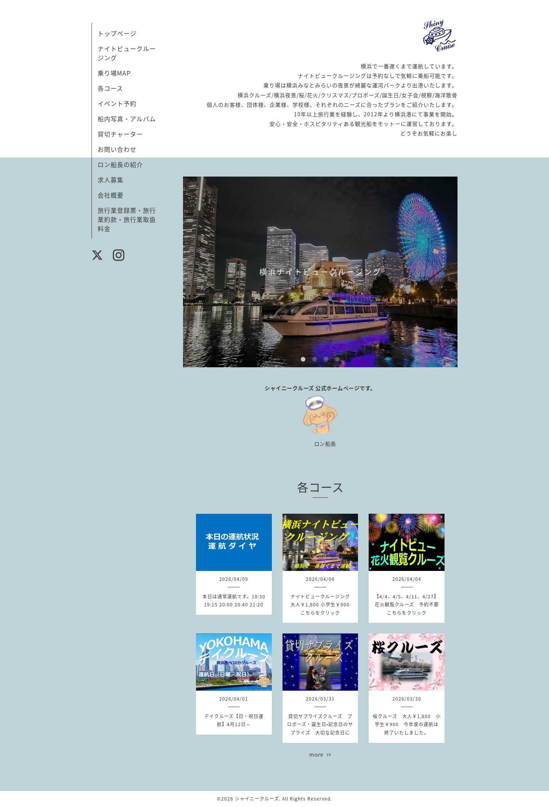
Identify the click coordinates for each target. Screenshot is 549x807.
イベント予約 (117, 103)
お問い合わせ (117, 149)
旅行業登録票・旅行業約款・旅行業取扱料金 (127, 219)
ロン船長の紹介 (120, 164)
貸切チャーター (120, 133)
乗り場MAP (114, 72)
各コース (110, 88)
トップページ (117, 33)
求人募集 (111, 179)
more (320, 754)
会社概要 (111, 194)
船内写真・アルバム (127, 118)
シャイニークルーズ (257, 798)
